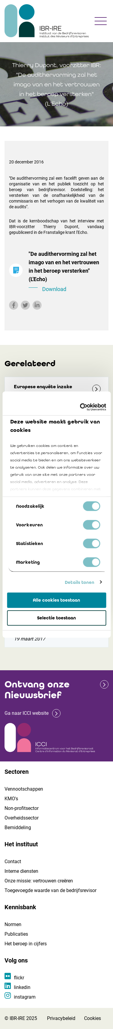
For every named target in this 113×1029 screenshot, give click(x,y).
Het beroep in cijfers (26, 944)
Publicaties (16, 934)
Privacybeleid (61, 1018)
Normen (13, 924)
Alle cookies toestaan (56, 600)
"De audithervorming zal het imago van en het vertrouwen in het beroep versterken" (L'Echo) (66, 272)
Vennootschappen (24, 789)
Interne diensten (21, 871)
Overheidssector (22, 818)
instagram (25, 997)
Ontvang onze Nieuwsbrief (37, 689)
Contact (13, 861)
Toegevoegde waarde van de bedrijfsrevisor (50, 890)
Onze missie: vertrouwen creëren (39, 881)
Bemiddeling (18, 827)
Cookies (92, 1018)
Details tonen (79, 582)
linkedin (22, 987)
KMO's (11, 798)
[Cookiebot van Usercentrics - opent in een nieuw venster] (80, 407)
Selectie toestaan (56, 618)
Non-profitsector (22, 808)
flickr (19, 978)
